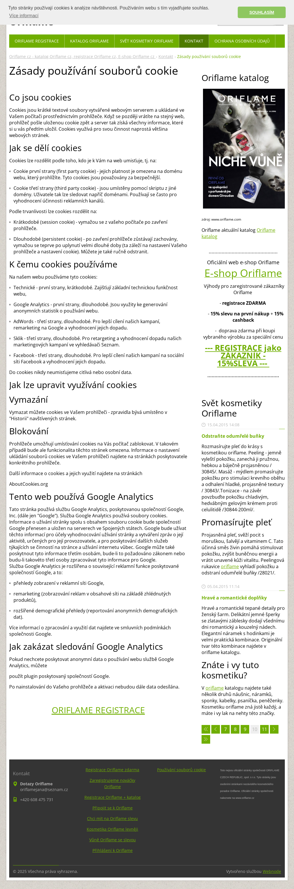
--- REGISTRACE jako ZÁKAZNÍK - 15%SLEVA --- (243, 355)
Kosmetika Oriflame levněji (112, 829)
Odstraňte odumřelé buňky (233, 436)
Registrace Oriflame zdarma (112, 769)
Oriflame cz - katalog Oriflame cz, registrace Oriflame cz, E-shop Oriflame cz (82, 56)
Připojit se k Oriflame (112, 808)
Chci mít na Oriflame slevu (112, 818)
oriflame (230, 566)
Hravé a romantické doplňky (234, 598)
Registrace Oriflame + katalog (112, 797)
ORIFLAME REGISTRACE (98, 710)
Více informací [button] (23, 15)
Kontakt (165, 56)
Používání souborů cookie (181, 769)
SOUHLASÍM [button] (261, 12)
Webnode (272, 871)
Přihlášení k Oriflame (112, 850)
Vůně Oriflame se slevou (112, 839)
